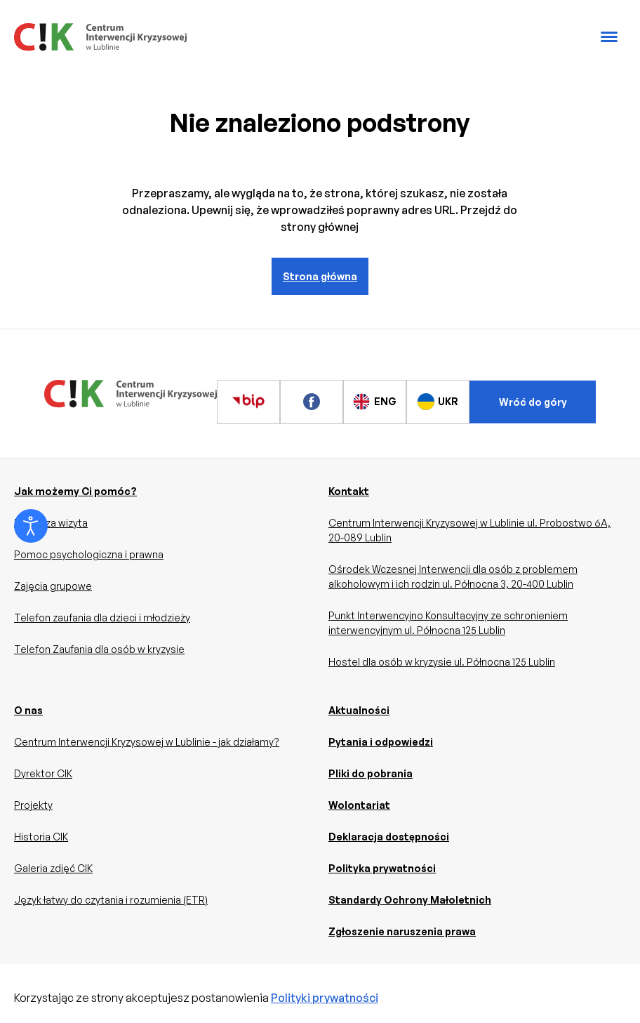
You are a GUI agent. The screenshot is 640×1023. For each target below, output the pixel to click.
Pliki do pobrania (370, 773)
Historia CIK (41, 837)
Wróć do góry (533, 402)
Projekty (33, 805)
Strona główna (320, 276)
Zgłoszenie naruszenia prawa (402, 931)
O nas (28, 710)
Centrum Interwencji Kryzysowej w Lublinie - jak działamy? (146, 742)
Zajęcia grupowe (53, 586)
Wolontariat (359, 805)
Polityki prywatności (324, 998)
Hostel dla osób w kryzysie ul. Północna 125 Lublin (441, 662)
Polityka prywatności (382, 868)
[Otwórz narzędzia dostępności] (31, 526)
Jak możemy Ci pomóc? (75, 491)
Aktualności (358, 710)
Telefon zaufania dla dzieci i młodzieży (102, 617)
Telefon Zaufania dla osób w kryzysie (99, 649)
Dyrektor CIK (43, 773)
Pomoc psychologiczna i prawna (89, 554)
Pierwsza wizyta (51, 523)
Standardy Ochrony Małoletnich (409, 900)
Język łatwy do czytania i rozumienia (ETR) (111, 900)
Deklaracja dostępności (388, 837)
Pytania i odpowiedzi (380, 742)
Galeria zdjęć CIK (53, 868)
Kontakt (348, 491)
